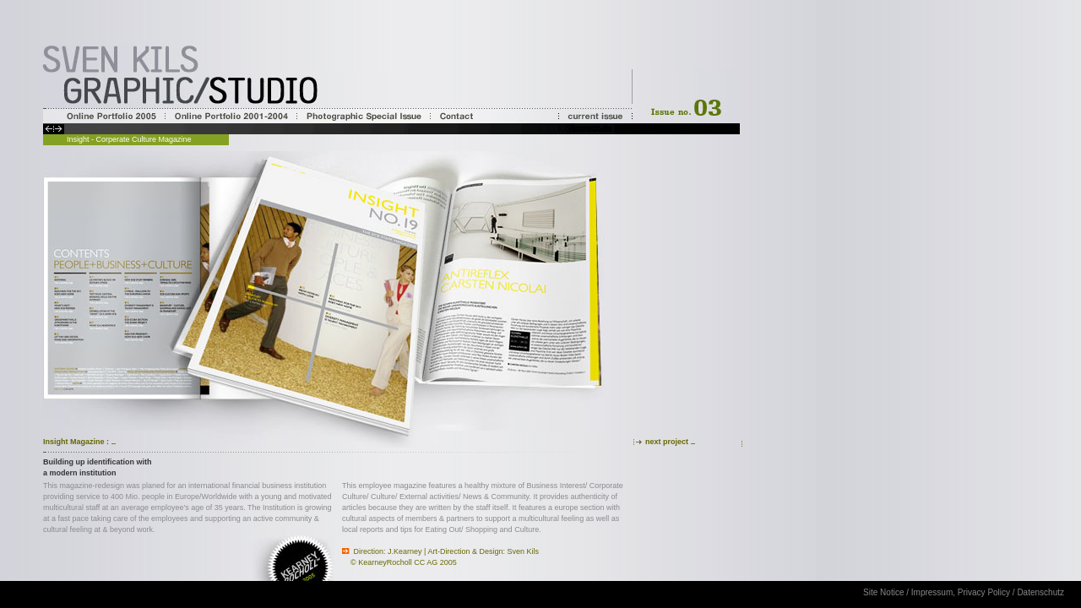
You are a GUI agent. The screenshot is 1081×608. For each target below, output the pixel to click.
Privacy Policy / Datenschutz (1011, 592)
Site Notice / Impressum (908, 592)
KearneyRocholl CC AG (397, 562)
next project (666, 441)
